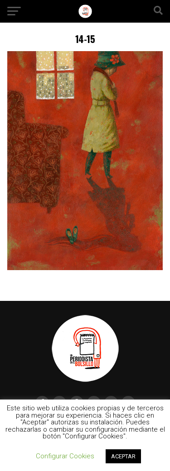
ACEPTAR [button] (123, 456)
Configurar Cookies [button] (65, 456)
